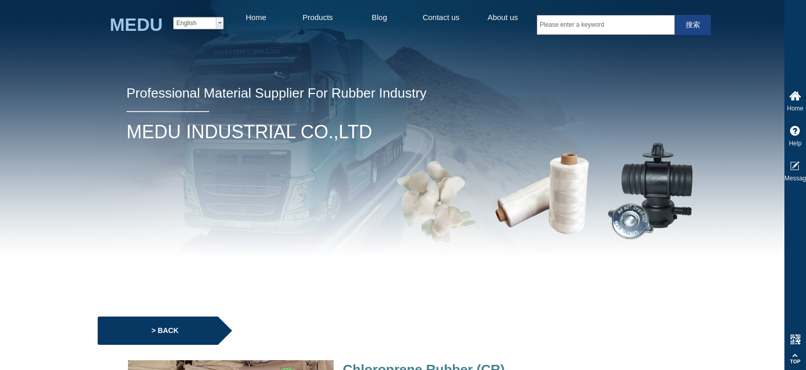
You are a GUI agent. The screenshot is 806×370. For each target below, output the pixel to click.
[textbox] (606, 25)
